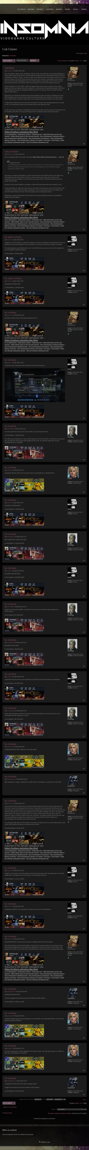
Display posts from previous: (30, 1099)
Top (83, 143)
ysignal (9, 470)
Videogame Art (37, 134)
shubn (9, 239)
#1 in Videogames (11, 134)
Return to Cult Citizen (10, 1107)
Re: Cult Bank (10, 312)
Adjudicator (11, 779)
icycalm (9, 71)
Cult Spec (47, 140)
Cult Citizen (55, 140)
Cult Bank (9, 68)
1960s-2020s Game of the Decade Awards (25, 136)
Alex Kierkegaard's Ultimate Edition (52, 136)
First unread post (63, 60)
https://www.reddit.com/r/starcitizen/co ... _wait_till (48, 157)
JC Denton (12, 55)
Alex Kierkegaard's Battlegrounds (16, 138)
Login (85, 53)
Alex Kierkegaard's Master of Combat (30, 140)
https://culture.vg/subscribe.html (21, 132)
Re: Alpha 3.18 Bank (13, 237)
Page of (78, 60)
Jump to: (53, 1109)
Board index (8, 1113)
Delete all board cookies (63, 1113)
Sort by (48, 1099)
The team (51, 1113)
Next (84, 1099)
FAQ (79, 53)
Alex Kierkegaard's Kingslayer (39, 138)
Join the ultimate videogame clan (37, 142)
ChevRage (10, 429)
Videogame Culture (24, 134)
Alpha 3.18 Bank (11, 152)
